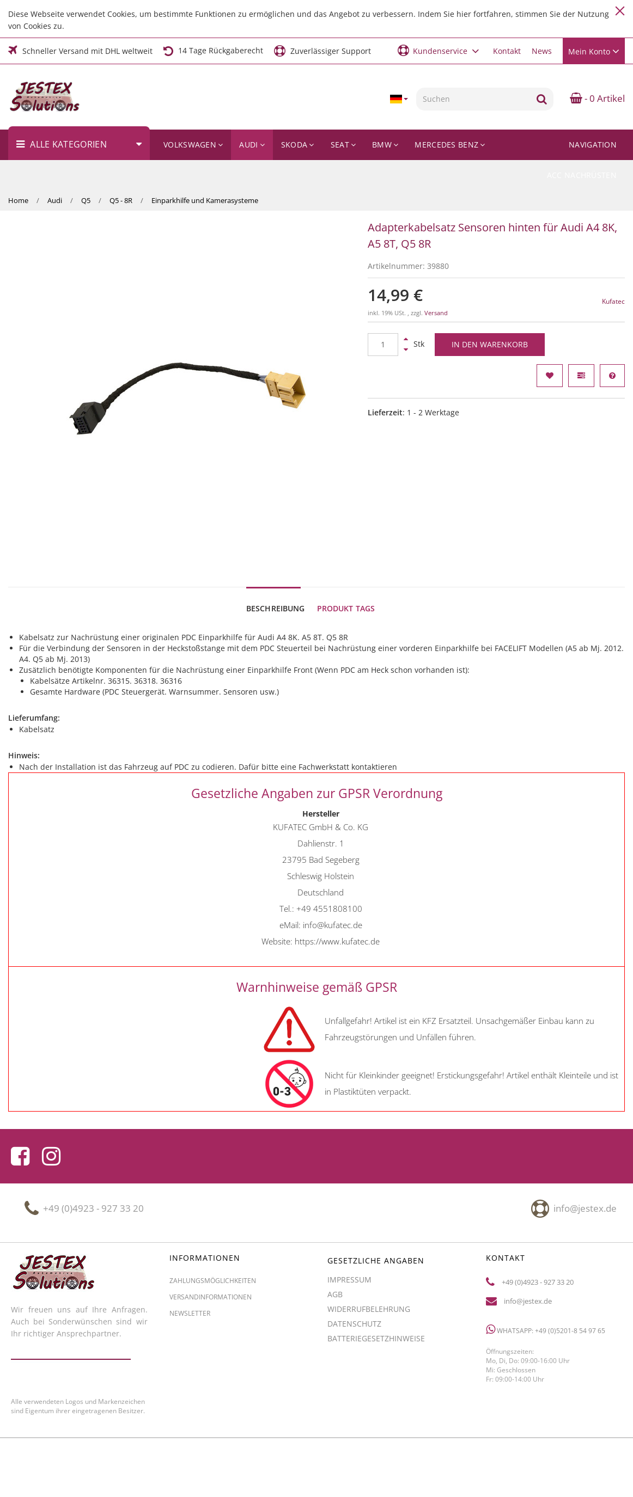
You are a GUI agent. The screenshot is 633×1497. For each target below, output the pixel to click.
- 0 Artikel (597, 98)
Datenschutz (354, 1269)
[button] (440, 50)
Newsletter (189, 1258)
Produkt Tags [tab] (346, 554)
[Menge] (383, 344)
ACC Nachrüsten (582, 175)
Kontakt (507, 51)
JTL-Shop (521, 1468)
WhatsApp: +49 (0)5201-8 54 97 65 (545, 1275)
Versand (436, 313)
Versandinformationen (210, 1242)
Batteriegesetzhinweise (376, 1284)
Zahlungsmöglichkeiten (212, 1226)
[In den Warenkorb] (490, 344)
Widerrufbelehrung (368, 1254)
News (542, 51)
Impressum (349, 1225)
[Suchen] (473, 99)
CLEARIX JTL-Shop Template (583, 1468)
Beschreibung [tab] (275, 554)
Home (18, 200)
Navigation (593, 144)
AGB (335, 1240)
